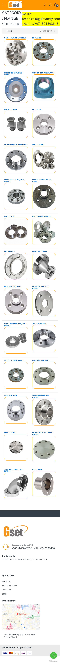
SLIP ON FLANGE (10, 395)
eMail (4, 594)
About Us (6, 581)
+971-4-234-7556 (9, 585)
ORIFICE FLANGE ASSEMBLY (15, 38)
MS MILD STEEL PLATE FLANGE (40, 288)
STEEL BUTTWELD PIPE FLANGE (13, 470)
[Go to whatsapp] (53, 655)
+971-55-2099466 (44, 548)
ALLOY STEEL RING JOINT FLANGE (14, 181)
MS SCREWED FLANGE (12, 287)
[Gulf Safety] (15, 4)
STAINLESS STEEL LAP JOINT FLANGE (15, 324)
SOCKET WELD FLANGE (13, 360)
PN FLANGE (36, 110)
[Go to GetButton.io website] (53, 660)
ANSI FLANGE (9, 252)
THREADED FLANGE (40, 323)
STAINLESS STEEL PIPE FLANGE (41, 396)
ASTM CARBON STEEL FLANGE (16, 145)
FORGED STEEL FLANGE (41, 217)
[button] (45, 5)
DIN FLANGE (9, 217)
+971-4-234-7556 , (23, 548)
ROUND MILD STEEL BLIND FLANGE (42, 433)
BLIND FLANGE (10, 432)
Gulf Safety (9, 647)
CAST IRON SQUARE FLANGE (43, 73)
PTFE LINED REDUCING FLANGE (13, 74)
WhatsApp (6, 589)
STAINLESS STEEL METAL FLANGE (42, 181)
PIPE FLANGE (37, 469)
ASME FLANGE (37, 145)
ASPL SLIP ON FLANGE (40, 360)
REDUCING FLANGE (39, 252)
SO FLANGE (36, 38)
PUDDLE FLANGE (10, 110)
